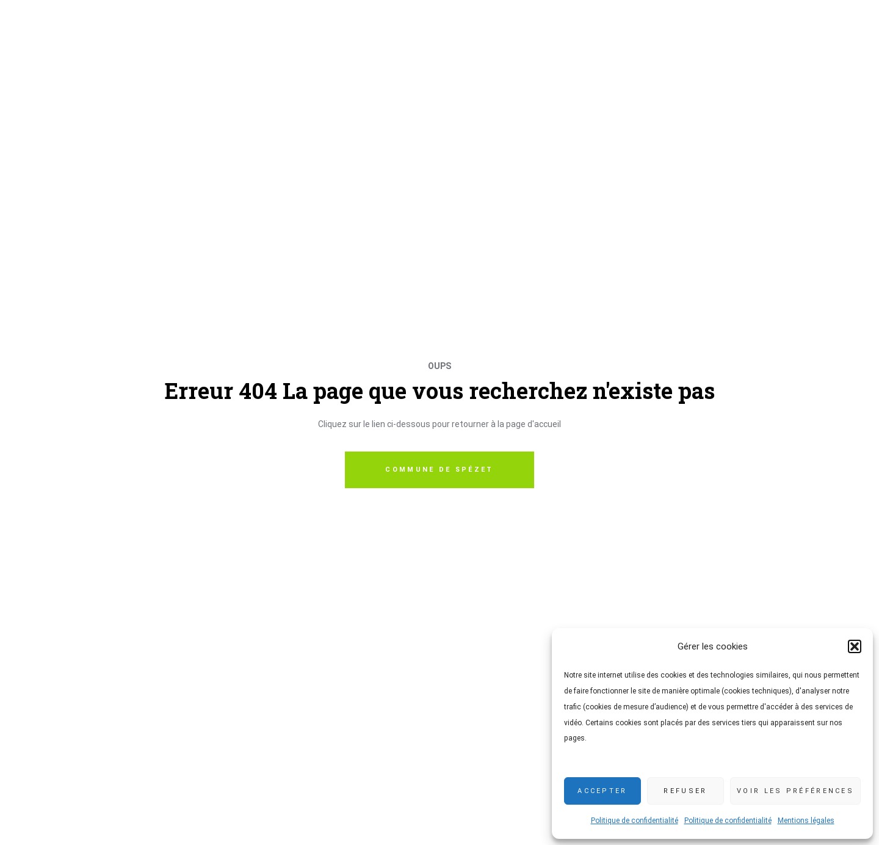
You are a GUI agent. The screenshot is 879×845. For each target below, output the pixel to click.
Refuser (685, 791)
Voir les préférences (795, 791)
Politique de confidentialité (634, 820)
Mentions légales (806, 820)
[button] (854, 646)
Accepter (602, 791)
